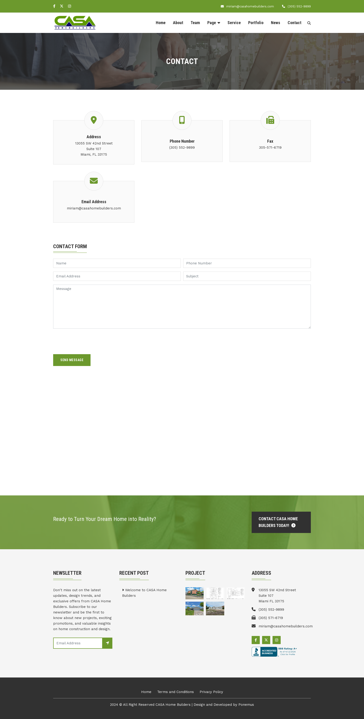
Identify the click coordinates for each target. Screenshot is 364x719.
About (178, 22)
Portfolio (255, 22)
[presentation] (88, 341)
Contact (294, 22)
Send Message (71, 360)
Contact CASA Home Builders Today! (278, 522)
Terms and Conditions (175, 692)
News (275, 22)
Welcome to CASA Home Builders (144, 593)
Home (161, 22)
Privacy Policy (211, 692)
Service (234, 22)
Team (195, 22)
